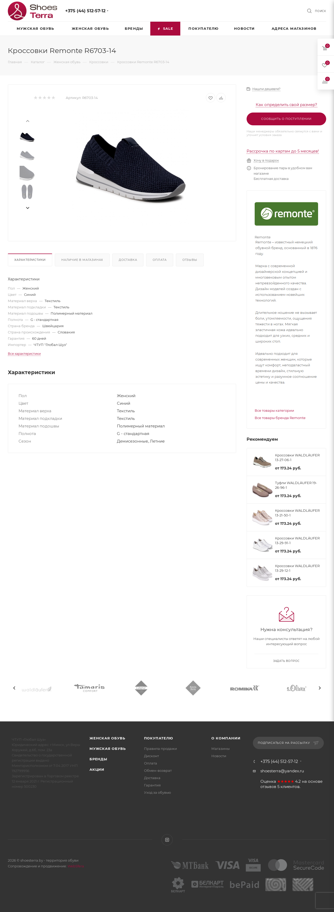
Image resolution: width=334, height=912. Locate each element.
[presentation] (27, 120)
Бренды (98, 759)
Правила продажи (160, 748)
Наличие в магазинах (82, 260)
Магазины (220, 748)
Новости (218, 756)
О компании (225, 738)
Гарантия (152, 785)
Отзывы (189, 260)
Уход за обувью (157, 792)
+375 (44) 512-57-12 (85, 10)
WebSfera (75, 866)
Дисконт (151, 756)
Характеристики (30, 260)
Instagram (167, 839)
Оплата (160, 260)
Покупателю (158, 738)
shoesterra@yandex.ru (282, 770)
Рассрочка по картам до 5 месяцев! (283, 151)
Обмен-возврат (158, 770)
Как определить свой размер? (286, 104)
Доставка (128, 260)
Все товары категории (274, 410)
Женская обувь (107, 738)
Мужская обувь (108, 748)
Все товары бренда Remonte (280, 418)
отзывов (268, 786)
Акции (97, 769)
